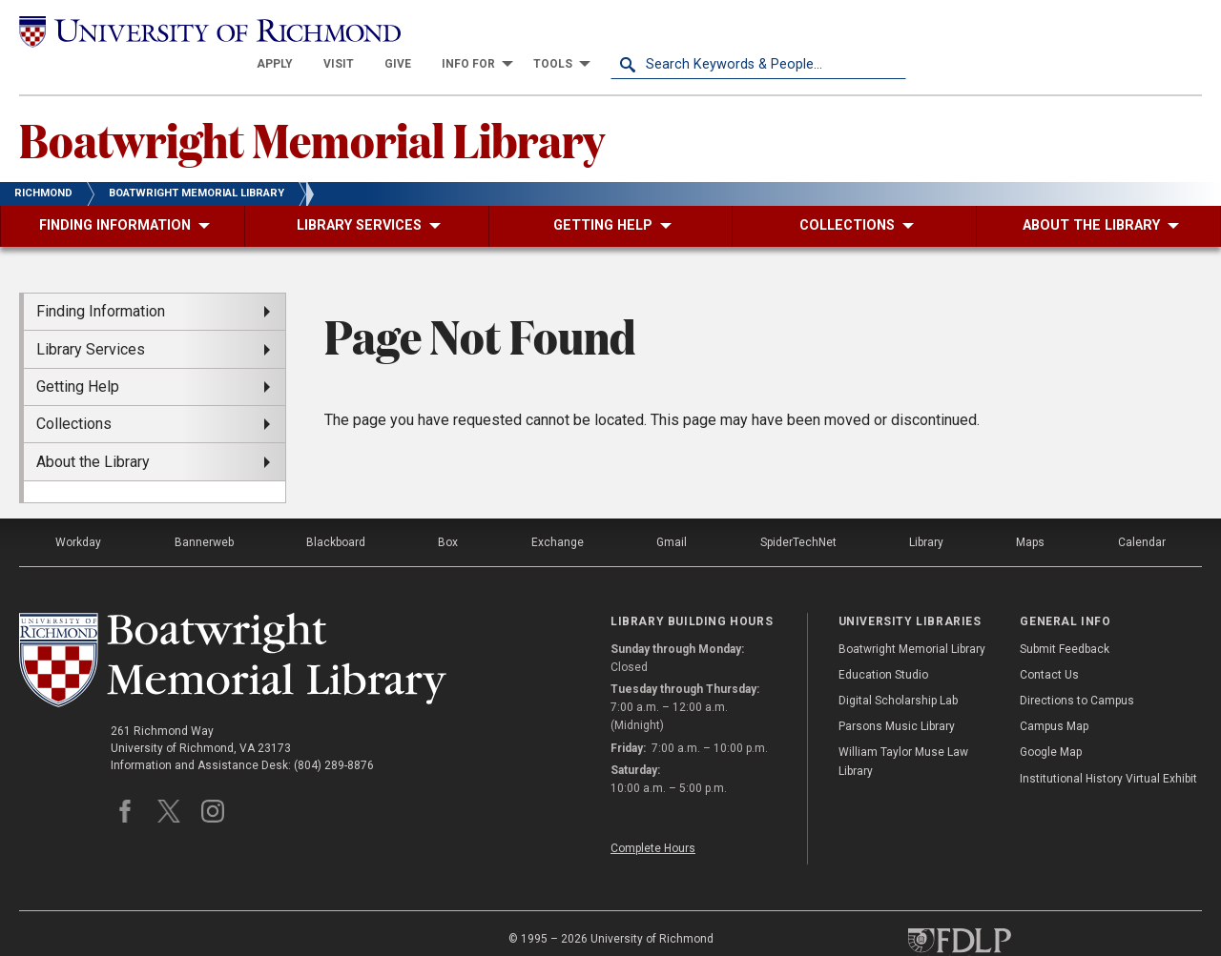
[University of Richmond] (167, 30)
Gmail (671, 509)
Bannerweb (204, 509)
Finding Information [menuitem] (100, 278)
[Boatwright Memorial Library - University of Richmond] (232, 627)
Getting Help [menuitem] (77, 353)
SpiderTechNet (798, 509)
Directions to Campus (1077, 667)
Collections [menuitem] (74, 390)
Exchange (557, 509)
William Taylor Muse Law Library (903, 727)
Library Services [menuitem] (90, 315)
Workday (78, 509)
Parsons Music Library (896, 693)
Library (926, 509)
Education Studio (883, 641)
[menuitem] (570, 30)
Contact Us (1049, 641)
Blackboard (335, 509)
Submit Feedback (1064, 614)
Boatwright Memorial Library (312, 105)
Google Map (1051, 718)
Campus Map (1054, 693)
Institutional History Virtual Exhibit (1108, 744)
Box (448, 509)
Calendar (1142, 509)
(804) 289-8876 (334, 732)
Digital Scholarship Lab (898, 667)
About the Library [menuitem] (93, 427)
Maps (1030, 509)
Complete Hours (652, 815)
